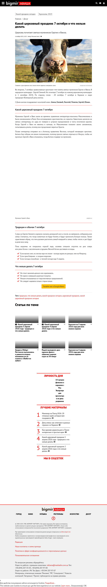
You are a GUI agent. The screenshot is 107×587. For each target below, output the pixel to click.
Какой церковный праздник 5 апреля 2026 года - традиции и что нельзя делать (24, 327)
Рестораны (58, 514)
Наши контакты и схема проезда (28, 546)
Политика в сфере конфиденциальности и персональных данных (40, 551)
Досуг (26, 19)
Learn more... (66, 586)
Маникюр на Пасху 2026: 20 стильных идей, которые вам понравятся (53, 415)
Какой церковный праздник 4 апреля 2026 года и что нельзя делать (51, 327)
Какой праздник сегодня (25, 14)
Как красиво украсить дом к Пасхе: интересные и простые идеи (55, 431)
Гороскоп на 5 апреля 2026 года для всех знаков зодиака (77, 326)
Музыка (43, 514)
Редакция (19, 542)
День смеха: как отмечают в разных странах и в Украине (56, 424)
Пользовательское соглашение (27, 555)
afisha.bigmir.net (65, 532)
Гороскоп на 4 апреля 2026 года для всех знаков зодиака (77, 352)
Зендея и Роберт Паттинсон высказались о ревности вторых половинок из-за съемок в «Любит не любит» (24, 355)
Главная (18, 19)
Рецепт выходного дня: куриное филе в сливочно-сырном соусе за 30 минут (51, 353)
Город (18, 514)
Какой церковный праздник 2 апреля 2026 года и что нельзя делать (54, 448)
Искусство (74, 514)
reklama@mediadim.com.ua (57, 565)
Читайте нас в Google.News (53, 286)
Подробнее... (50, 583)
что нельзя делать (34, 296)
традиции (23, 296)
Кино (30, 514)
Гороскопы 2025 (45, 14)
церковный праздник (70, 296)
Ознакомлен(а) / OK (79, 586)
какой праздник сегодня (52, 296)
